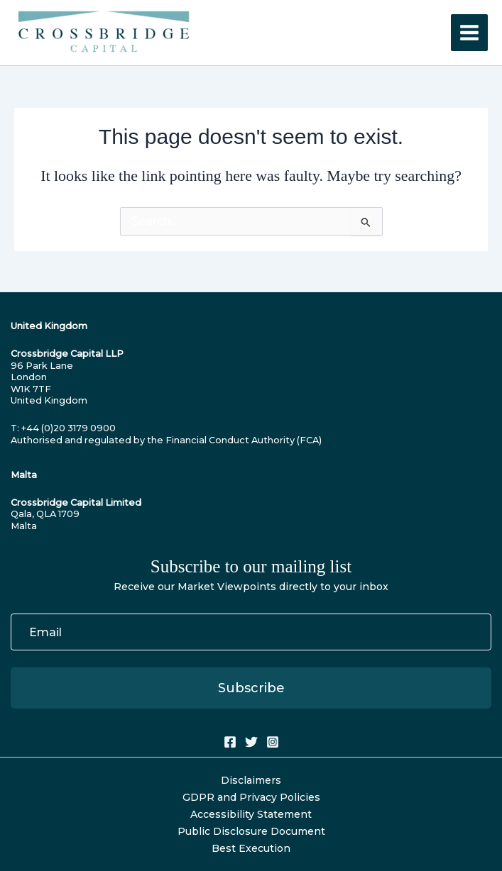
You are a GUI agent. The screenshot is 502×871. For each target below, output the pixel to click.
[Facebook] (230, 742)
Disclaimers (251, 780)
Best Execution (251, 848)
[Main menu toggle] (469, 32)
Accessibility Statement (251, 814)
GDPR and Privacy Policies (251, 797)
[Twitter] (251, 742)
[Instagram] (272, 742)
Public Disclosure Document (251, 831)
